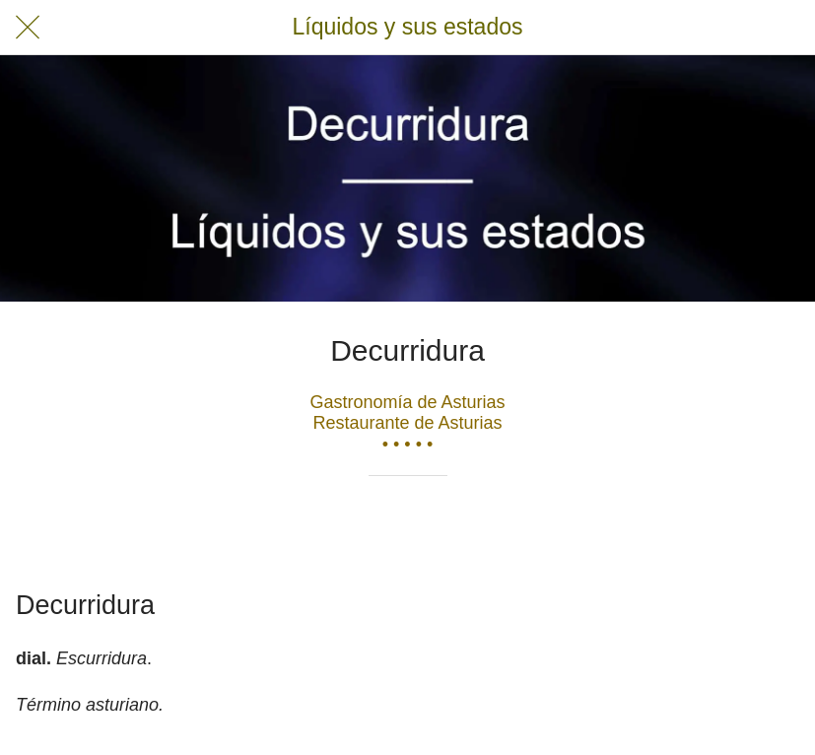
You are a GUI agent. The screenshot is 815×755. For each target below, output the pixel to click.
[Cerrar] (27, 27)
